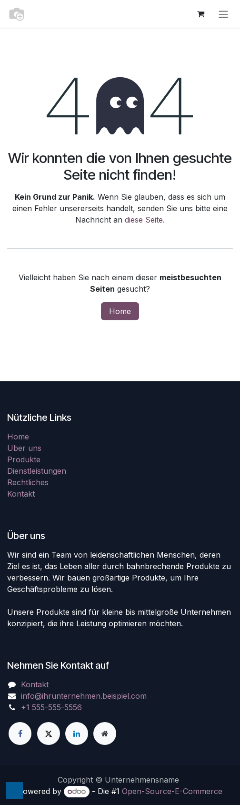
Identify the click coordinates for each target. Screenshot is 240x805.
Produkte (23, 459)
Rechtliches (28, 482)
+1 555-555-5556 (51, 707)
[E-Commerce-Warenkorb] (200, 13)
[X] (48, 733)
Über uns (24, 448)
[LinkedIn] (76, 733)
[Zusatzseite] (104, 733)
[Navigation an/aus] (223, 14)
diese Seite (144, 219)
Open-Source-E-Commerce (172, 791)
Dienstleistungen (36, 471)
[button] (14, 790)
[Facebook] (20, 733)
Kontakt (21, 494)
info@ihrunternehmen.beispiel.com (84, 696)
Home (120, 311)
